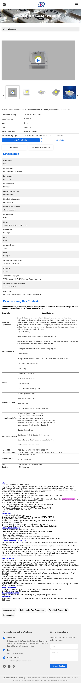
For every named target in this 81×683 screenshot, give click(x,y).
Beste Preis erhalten (21, 140)
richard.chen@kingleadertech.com (19, 661)
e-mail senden (59, 666)
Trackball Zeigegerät (58, 610)
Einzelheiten (14, 147)
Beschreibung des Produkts (41, 147)
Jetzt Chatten (60, 140)
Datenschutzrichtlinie (10, 678)
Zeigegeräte (8, 615)
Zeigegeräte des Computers (32, 610)
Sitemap (22, 678)
